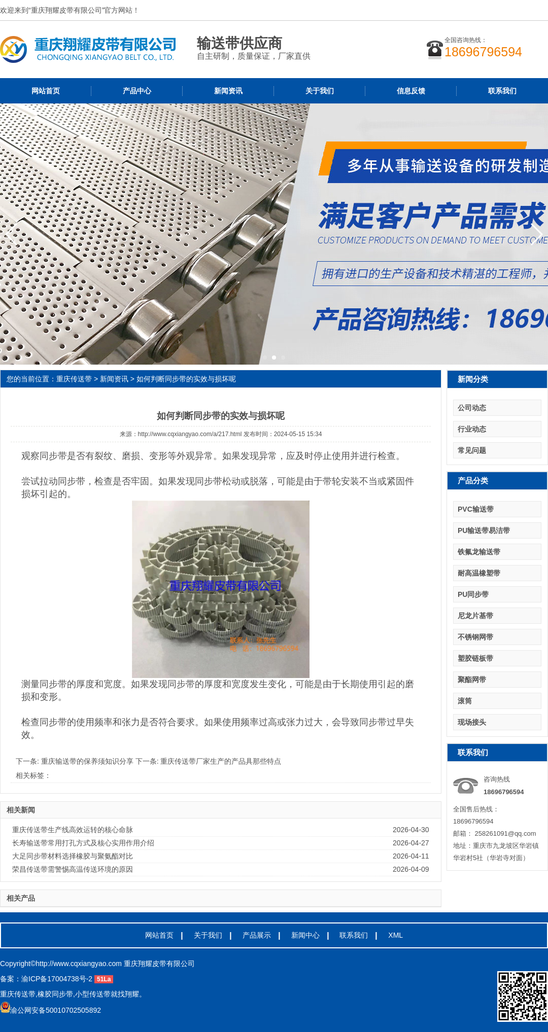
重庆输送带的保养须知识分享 (88, 761)
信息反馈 (411, 91)
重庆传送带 (74, 379)
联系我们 (502, 91)
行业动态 (472, 429)
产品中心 (137, 91)
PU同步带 (473, 594)
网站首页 (45, 91)
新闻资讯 (228, 91)
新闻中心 (305, 935)
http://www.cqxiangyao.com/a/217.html (190, 434)
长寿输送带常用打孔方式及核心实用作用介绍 (83, 843)
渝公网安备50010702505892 (50, 1010)
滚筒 (465, 701)
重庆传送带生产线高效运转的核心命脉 (72, 830)
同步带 (53, 456)
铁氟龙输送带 (479, 552)
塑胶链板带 (475, 658)
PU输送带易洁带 (484, 530)
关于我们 (319, 91)
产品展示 (257, 935)
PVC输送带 (476, 509)
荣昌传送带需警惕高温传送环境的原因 (72, 869)
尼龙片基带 (475, 616)
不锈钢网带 (475, 637)
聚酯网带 (472, 679)
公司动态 (472, 408)
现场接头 (472, 722)
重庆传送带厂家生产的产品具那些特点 (220, 761)
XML (395, 935)
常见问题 (472, 450)
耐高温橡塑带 (479, 573)
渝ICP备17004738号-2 (56, 979)
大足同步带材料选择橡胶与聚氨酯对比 (72, 856)
